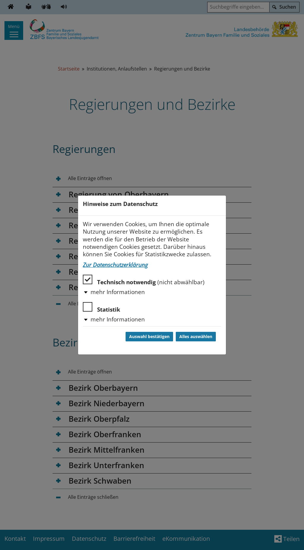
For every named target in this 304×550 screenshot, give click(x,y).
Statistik (101, 307)
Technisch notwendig (144, 280)
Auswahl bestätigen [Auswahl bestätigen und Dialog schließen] (149, 336)
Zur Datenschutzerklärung (115, 264)
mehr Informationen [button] (118, 292)
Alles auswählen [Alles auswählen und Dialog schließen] (195, 336)
